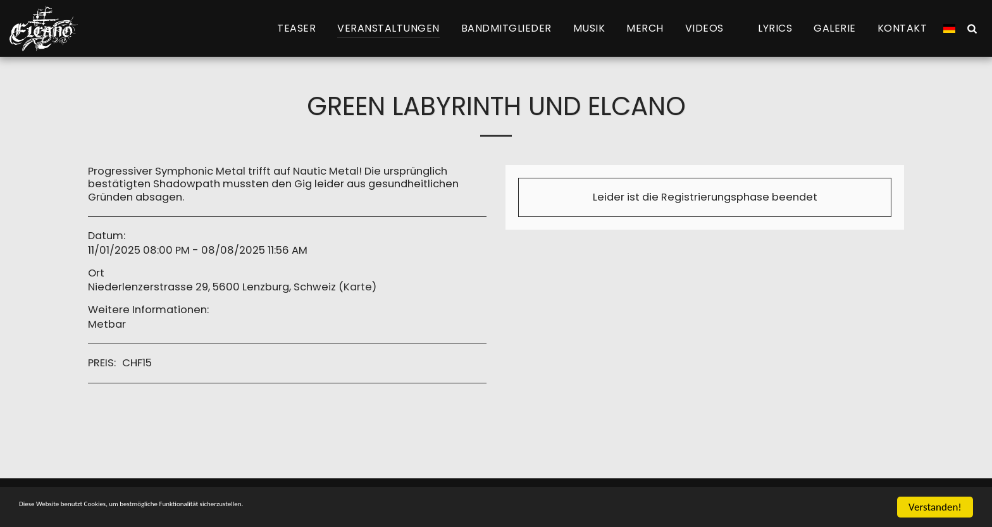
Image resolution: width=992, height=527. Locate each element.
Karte (358, 287)
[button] (711, 28)
